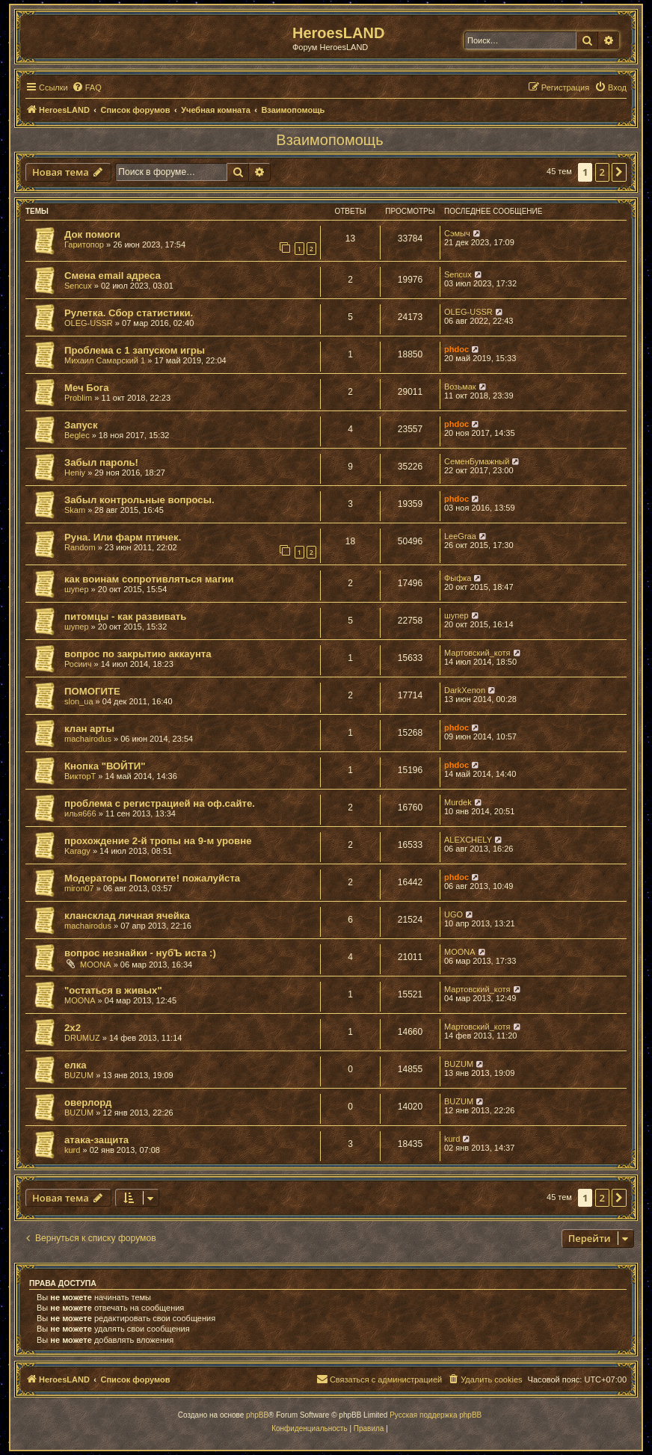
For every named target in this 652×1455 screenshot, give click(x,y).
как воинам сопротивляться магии (149, 579)
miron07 (79, 888)
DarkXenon (464, 690)
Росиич (78, 663)
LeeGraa (460, 536)
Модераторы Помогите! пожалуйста (152, 878)
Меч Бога (86, 387)
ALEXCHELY (468, 839)
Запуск (81, 425)
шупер (76, 589)
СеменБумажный (476, 461)
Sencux (78, 285)
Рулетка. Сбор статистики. (128, 313)
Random (80, 547)
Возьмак (460, 386)
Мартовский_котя (477, 652)
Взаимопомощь (329, 140)
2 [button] (602, 172)
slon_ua (78, 701)
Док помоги (92, 234)
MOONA (95, 964)
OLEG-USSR (88, 323)
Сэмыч (457, 233)
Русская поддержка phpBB (436, 1415)
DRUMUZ (82, 1037)
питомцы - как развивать (125, 616)
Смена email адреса (112, 275)
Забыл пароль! (101, 462)
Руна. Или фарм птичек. (122, 537)
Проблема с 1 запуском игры (134, 350)
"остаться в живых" (113, 990)
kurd (72, 1149)
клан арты (89, 728)
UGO (453, 914)
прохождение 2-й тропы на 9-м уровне (158, 840)
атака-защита (96, 1139)
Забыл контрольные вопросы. (139, 499)
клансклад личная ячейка (127, 915)
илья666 (80, 813)
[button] (619, 172)
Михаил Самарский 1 (104, 360)
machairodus (87, 738)
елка (75, 1065)
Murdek (458, 802)
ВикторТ (80, 776)
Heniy (74, 472)
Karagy (77, 850)
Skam (74, 509)
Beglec (77, 435)
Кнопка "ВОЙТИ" (105, 766)
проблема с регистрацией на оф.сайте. (159, 803)
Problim (78, 397)
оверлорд (87, 1102)
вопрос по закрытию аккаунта (138, 653)
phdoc (456, 349)
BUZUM (78, 1075)
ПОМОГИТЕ (92, 691)
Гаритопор (84, 244)
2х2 (72, 1027)
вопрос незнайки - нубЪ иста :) (140, 953)
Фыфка (458, 577)
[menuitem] (87, 87)
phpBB (257, 1415)
